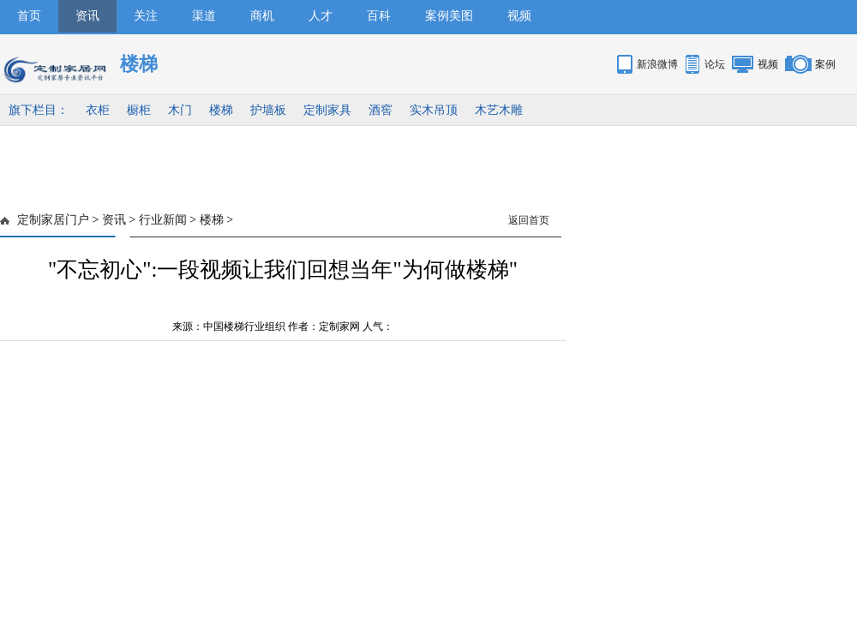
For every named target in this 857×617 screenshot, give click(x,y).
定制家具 (327, 110)
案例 (825, 64)
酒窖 (381, 110)
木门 (180, 110)
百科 (379, 15)
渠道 (204, 15)
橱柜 (139, 110)
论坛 (714, 64)
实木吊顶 (434, 110)
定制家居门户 (53, 219)
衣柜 (98, 110)
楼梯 (221, 110)
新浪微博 (657, 64)
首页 (29, 15)
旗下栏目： (39, 110)
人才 (321, 15)
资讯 (87, 15)
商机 (262, 15)
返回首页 (528, 220)
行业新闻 (163, 219)
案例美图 (449, 15)
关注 (146, 15)
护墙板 (268, 110)
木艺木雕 (499, 110)
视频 (519, 15)
